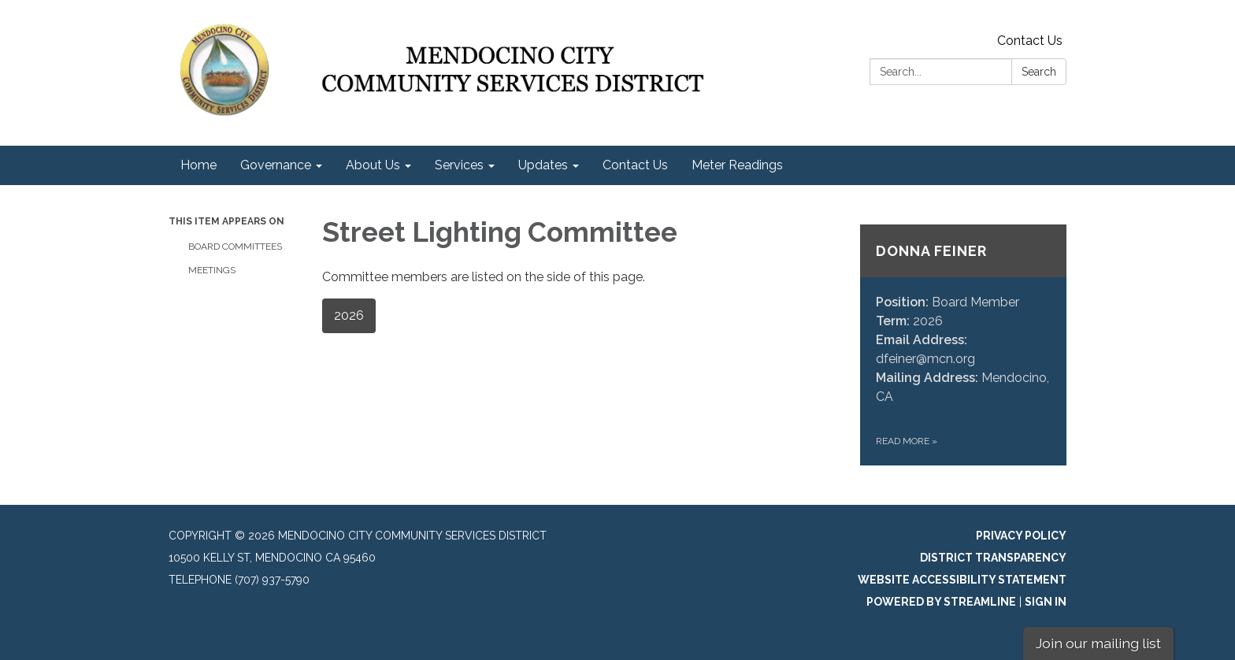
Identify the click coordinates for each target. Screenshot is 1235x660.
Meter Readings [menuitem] (737, 165)
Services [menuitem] (459, 165)
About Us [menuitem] (373, 165)
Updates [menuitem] (543, 165)
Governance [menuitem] (275, 165)
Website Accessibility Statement (962, 579)
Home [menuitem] (198, 165)
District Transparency (993, 557)
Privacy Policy (1021, 535)
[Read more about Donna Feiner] (963, 344)
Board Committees (235, 246)
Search (1039, 71)
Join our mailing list (1098, 643)
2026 (349, 315)
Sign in (1045, 601)
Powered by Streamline (941, 601)
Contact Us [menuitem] (635, 165)
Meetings (212, 270)
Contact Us (1030, 40)
